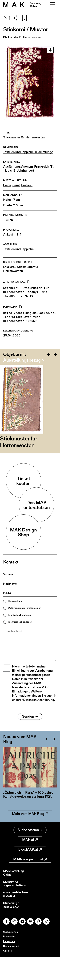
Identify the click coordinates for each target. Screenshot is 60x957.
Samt (16, 185)
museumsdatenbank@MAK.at (15, 894)
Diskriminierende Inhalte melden (24, 608)
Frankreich (41, 167)
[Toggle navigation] (52, 4)
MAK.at (30, 839)
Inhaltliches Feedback (19, 615)
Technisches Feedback (20, 622)
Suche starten (30, 829)
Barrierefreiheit (11, 946)
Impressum (9, 941)
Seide (7, 185)
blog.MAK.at (30, 849)
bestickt (26, 185)
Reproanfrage (15, 601)
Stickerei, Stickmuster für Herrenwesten (20, 269)
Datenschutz (9, 936)
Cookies (7, 950)
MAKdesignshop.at (30, 859)
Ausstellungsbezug (22, 360)
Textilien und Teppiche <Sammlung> (28, 152)
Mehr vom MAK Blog (30, 813)
